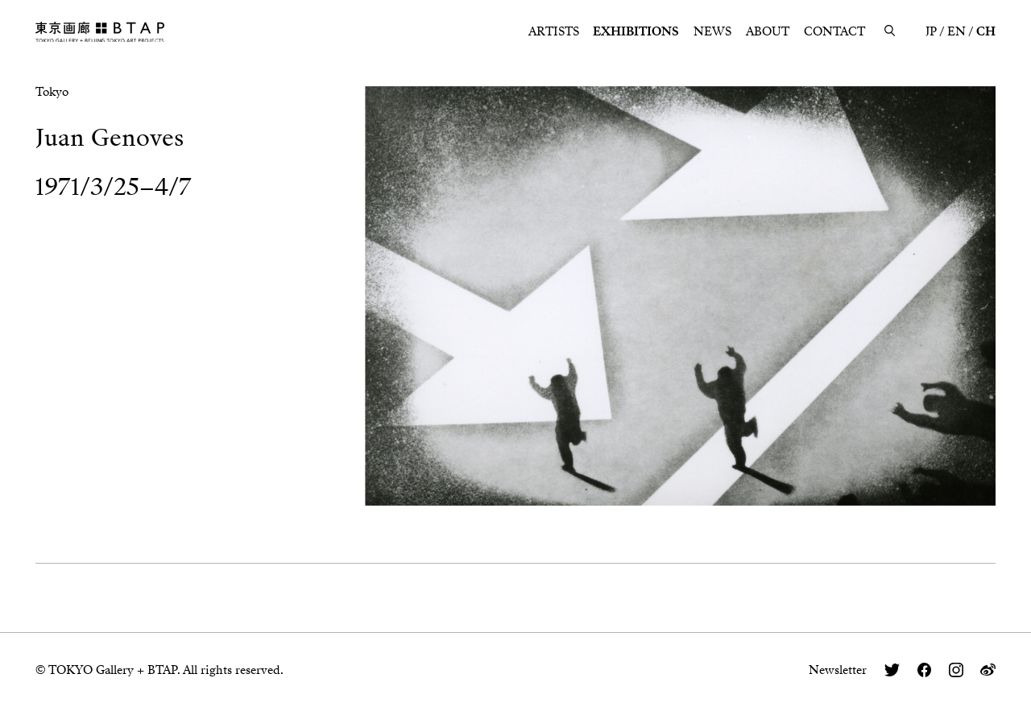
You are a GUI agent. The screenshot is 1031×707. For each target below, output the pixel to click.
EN (956, 31)
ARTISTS (553, 31)
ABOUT (767, 31)
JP (931, 31)
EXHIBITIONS (636, 31)
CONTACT (834, 31)
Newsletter (838, 670)
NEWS (712, 31)
